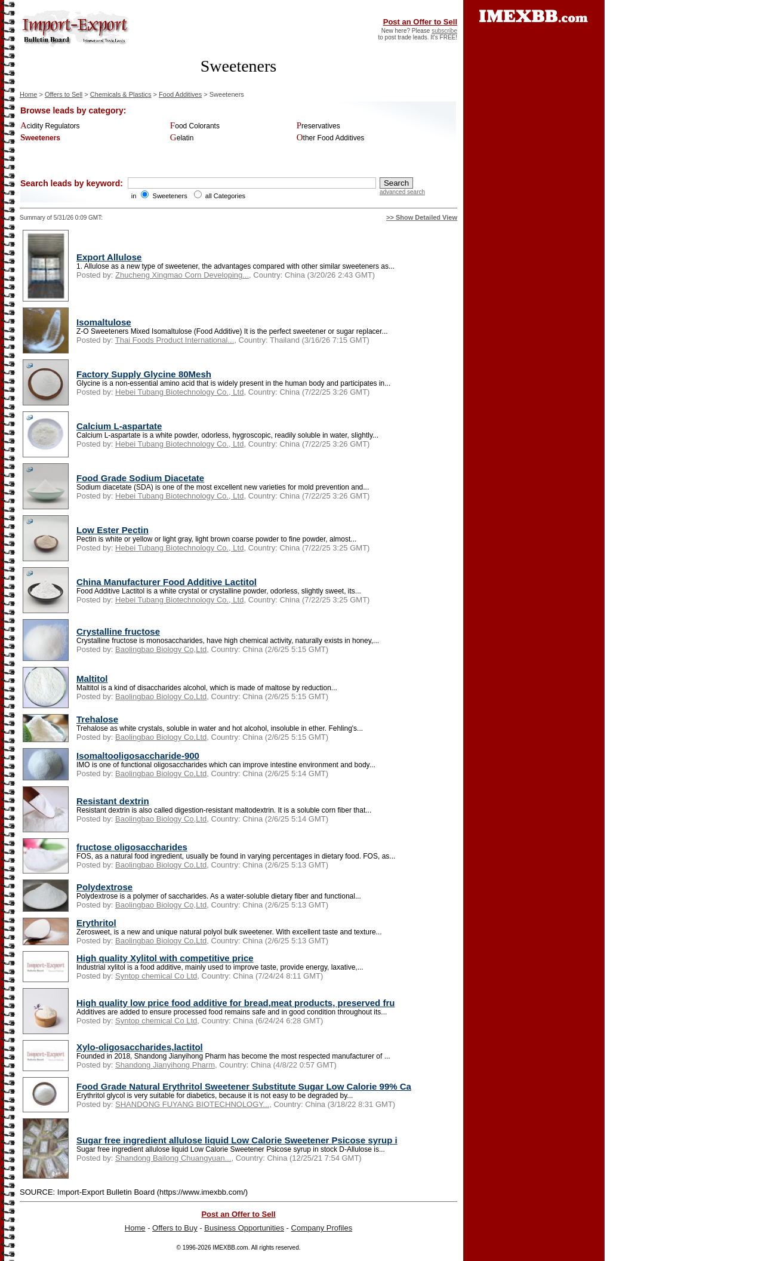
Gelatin (182, 138)
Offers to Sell (63, 94)
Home (28, 94)
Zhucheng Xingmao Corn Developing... (182, 274)
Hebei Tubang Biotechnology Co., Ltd (179, 391)
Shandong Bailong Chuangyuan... (173, 1158)
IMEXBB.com (230, 1247)
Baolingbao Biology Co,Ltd (161, 649)
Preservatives (318, 126)
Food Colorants (195, 126)
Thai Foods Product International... (174, 340)
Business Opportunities (244, 1227)
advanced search (402, 192)
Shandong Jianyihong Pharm (165, 1064)
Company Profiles (322, 1227)
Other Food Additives (331, 138)
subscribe (444, 30)
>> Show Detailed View (421, 217)
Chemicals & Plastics (121, 94)
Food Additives (180, 94)
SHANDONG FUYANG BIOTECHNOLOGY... (192, 1104)
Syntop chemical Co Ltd (156, 975)
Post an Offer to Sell (420, 21)
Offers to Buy (175, 1227)
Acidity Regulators (50, 126)
